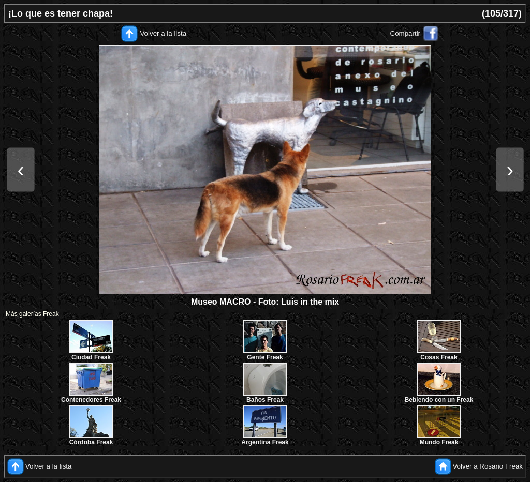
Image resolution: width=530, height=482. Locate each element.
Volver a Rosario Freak (487, 466)
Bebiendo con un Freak (439, 399)
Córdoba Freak (91, 442)
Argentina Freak (264, 442)
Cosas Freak (438, 357)
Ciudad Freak (91, 357)
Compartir (405, 33)
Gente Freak (265, 357)
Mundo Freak (439, 442)
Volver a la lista (163, 33)
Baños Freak (265, 399)
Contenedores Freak (91, 399)
